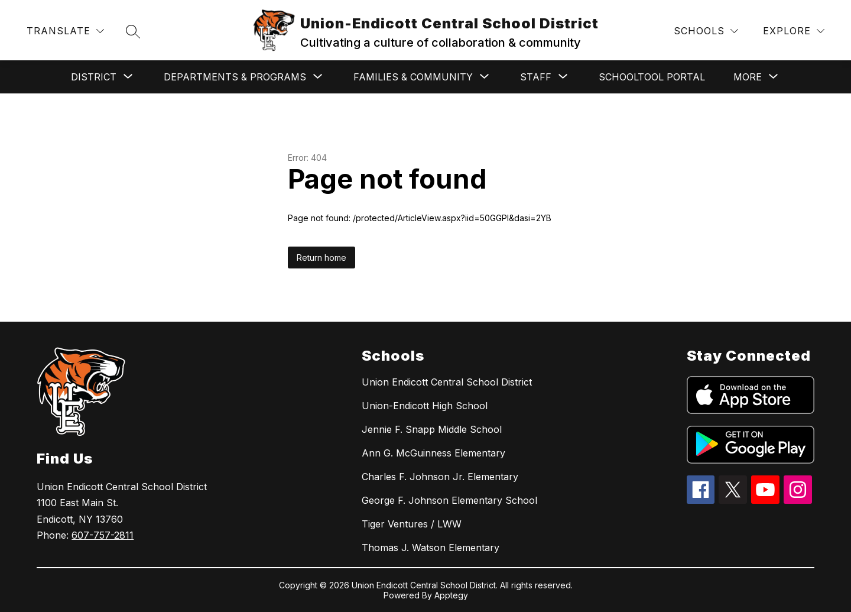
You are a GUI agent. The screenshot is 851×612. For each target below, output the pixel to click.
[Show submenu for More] (747, 77)
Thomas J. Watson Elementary (430, 547)
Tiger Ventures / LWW (412, 524)
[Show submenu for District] (93, 77)
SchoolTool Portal (652, 77)
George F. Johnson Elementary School (449, 500)
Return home (321, 257)
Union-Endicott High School (425, 406)
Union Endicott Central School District (447, 382)
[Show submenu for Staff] (535, 77)
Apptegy (451, 595)
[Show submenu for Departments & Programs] (235, 77)
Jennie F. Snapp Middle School (432, 429)
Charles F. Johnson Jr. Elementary (440, 477)
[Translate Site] (65, 31)
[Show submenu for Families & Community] (413, 77)
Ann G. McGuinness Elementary (433, 453)
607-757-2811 (103, 535)
